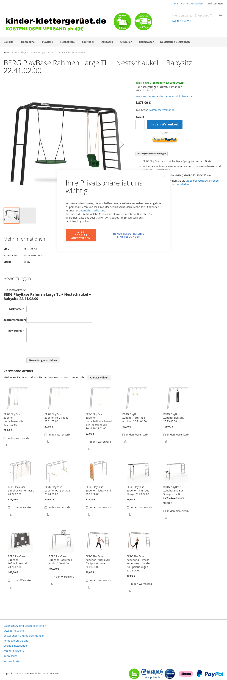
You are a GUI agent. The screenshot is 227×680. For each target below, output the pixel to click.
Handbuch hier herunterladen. (171, 184)
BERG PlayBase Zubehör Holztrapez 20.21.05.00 (56, 417)
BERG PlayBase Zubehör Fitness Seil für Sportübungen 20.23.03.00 (98, 562)
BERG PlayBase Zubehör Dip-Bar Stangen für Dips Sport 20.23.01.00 (173, 492)
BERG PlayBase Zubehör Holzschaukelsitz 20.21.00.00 (13, 419)
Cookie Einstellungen (16, 645)
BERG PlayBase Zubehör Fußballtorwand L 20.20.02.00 (18, 562)
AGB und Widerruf (14, 650)
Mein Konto (181, 3)
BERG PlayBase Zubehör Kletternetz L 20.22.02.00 (21, 490)
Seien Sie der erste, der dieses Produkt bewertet (164, 96)
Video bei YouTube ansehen (202, 180)
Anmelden (196, 3)
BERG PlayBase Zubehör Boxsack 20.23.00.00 (173, 417)
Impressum (10, 656)
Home (7, 52)
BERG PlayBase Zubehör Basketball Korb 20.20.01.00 (60, 560)
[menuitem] (9, 42)
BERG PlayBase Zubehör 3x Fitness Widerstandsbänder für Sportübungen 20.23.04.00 (138, 563)
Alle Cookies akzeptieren (80, 235)
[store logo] (59, 23)
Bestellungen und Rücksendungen (24, 635)
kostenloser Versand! (161, 110)
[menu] (113, 42)
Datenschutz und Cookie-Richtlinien (25, 625)
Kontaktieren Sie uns (16, 640)
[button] (122, 144)
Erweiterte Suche (181, 21)
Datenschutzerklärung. (92, 210)
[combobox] (193, 15)
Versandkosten (12, 661)
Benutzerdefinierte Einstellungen (128, 235)
